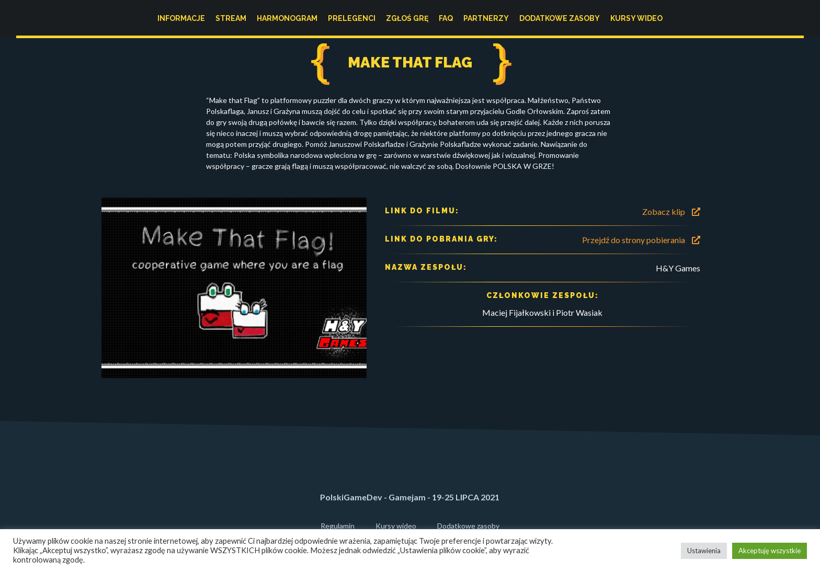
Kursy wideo (636, 18)
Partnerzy (486, 18)
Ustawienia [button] (704, 550)
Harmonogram (287, 18)
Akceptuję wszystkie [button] (769, 550)
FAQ (446, 18)
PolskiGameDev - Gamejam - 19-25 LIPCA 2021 (409, 497)
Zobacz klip (671, 211)
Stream (230, 18)
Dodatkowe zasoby (559, 18)
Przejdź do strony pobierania (641, 240)
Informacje (181, 18)
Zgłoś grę (407, 18)
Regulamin (338, 525)
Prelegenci (351, 18)
